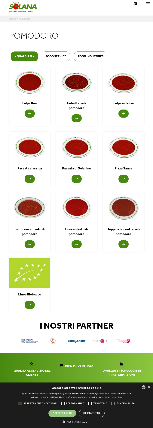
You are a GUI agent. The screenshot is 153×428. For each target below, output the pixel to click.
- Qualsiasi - (24, 56)
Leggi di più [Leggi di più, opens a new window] (117, 397)
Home (12, 19)
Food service (56, 56)
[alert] (76, 405)
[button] (76, 422)
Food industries (90, 56)
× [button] (148, 387)
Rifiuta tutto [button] (91, 413)
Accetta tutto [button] (62, 413)
